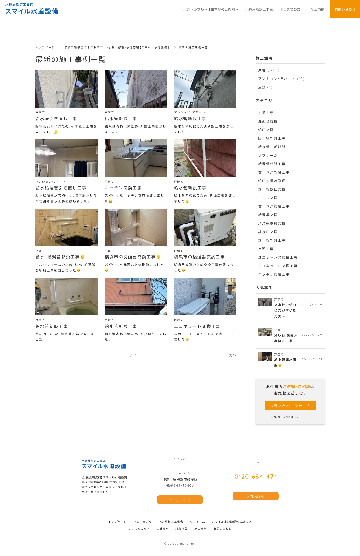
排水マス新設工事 (274, 172)
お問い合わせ (256, 497)
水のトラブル (143, 522)
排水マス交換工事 (274, 206)
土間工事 (266, 248)
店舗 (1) (265, 87)
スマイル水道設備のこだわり (231, 522)
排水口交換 (268, 231)
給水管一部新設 (272, 146)
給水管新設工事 (272, 138)
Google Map (180, 500)
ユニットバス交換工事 (278, 257)
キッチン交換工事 (274, 274)
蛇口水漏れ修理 (272, 180)
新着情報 (181, 529)
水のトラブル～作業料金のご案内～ (210, 9)
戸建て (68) (269, 70)
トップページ (45, 47)
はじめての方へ (138, 529)
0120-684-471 (255, 477)
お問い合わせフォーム (290, 406)
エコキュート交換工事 (278, 265)
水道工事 (266, 112)
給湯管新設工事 (272, 163)
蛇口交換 (266, 129)
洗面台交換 (268, 121)
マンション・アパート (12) (281, 78)
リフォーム (268, 155)
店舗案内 (162, 529)
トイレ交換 (268, 197)
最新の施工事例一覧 (193, 47)
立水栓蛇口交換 (272, 189)
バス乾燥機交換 (272, 223)
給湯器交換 (268, 214)
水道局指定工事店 (171, 522)
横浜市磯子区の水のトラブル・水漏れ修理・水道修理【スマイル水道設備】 (117, 47)
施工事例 (200, 529)
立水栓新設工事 (272, 240)
